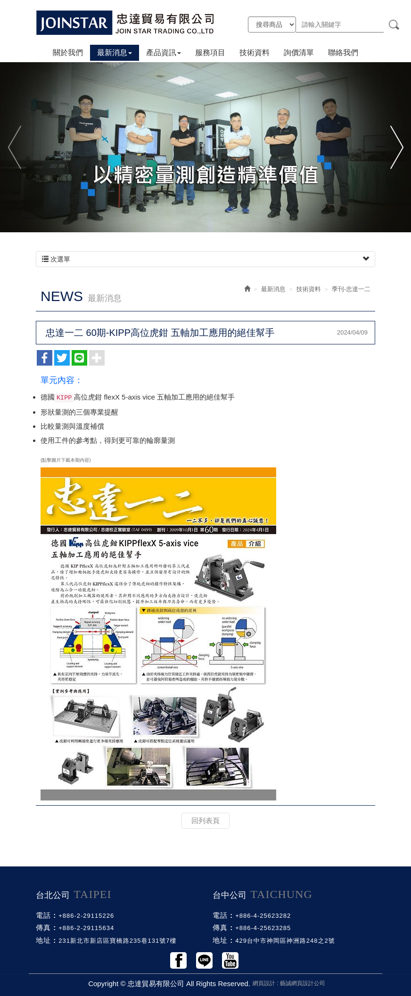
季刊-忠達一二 (351, 289)
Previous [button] (15, 146)
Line (204, 960)
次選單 (205, 259)
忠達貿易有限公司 (125, 22)
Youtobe (230, 960)
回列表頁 (205, 820)
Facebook (178, 960)
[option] (205, 146)
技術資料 (308, 289)
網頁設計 (264, 983)
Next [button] (395, 146)
